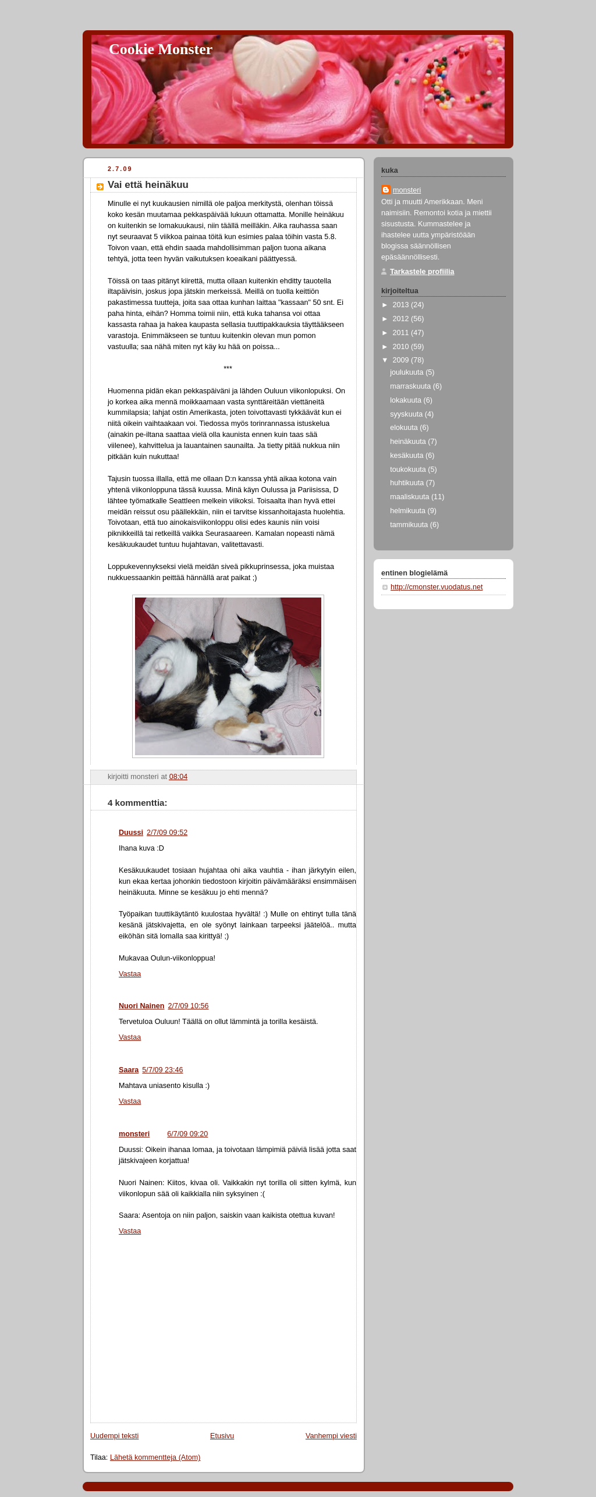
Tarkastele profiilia (422, 272)
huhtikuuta (408, 483)
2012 (402, 319)
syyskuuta (407, 414)
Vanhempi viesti (331, 1436)
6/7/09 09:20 (187, 1134)
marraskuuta (411, 386)
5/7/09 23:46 (162, 1070)
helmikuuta (408, 511)
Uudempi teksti (114, 1436)
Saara (129, 1070)
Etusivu (222, 1436)
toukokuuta (409, 469)
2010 (402, 347)
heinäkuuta (409, 442)
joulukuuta (407, 372)
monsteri (134, 1134)
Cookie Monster (160, 49)
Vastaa (130, 974)
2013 (402, 305)
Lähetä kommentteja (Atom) (155, 1457)
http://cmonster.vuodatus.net (437, 587)
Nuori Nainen (141, 1006)
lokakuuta (406, 400)
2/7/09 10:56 (188, 1006)
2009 (402, 360)
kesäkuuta (407, 455)
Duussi (131, 832)
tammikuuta (410, 525)
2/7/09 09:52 (167, 832)
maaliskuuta (410, 497)
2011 (402, 333)
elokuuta (405, 428)
